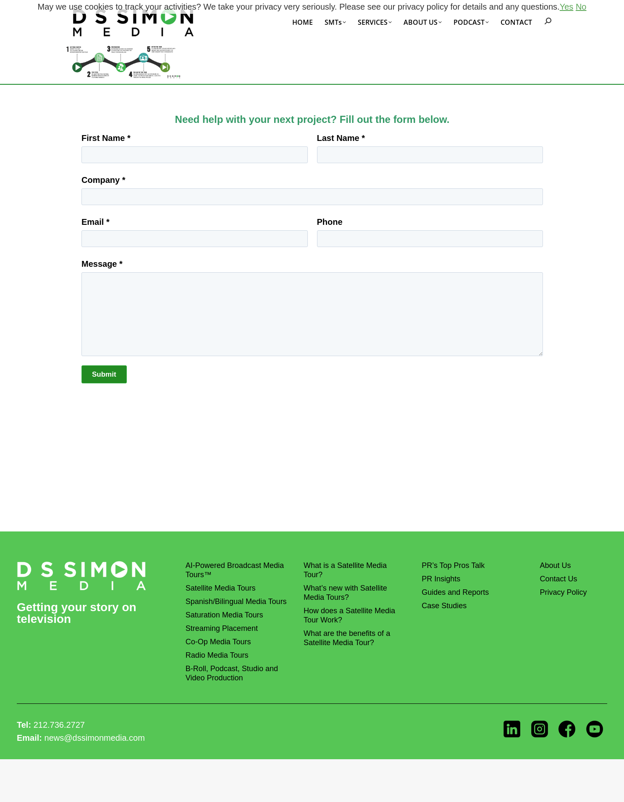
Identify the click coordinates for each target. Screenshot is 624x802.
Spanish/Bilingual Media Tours (236, 601)
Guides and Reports (455, 592)
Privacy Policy (563, 592)
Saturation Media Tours (224, 615)
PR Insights (441, 579)
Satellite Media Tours (221, 588)
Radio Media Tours (217, 655)
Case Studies (444, 606)
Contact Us (558, 579)
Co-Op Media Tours (218, 642)
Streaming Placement (222, 628)
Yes (567, 6)
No (581, 6)
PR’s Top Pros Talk (453, 565)
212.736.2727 (59, 724)
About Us (555, 565)
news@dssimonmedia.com (95, 737)
